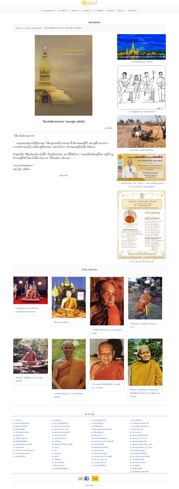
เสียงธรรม (97, 435)
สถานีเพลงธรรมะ (100, 438)
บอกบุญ (120, 10)
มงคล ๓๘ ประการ (140, 438)
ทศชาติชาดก (137, 429)
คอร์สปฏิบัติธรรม (61, 468)
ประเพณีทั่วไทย (99, 465)
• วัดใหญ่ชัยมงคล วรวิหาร (141, 61)
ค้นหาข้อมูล (20, 429)
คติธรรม (74, 10)
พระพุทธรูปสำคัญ (139, 453)
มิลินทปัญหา (98, 432)
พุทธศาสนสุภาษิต (139, 441)
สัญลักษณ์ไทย (21, 441)
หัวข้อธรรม (98, 426)
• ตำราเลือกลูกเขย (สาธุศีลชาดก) (141, 111)
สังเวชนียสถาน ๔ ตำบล (142, 447)
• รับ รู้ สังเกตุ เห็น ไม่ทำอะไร (141, 261)
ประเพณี (109, 10)
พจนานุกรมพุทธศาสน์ (102, 429)
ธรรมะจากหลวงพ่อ (33, 28)
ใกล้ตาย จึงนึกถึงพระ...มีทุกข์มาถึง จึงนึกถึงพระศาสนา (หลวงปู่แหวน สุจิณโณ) (145, 393)
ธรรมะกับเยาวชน (61, 429)
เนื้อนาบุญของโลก (61, 322)
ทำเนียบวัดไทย (138, 459)
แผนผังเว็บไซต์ (21, 426)
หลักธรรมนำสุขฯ (100, 453)
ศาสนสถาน (86, 10)
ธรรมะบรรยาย (60, 435)
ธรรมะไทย (90, 485)
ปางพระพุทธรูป (138, 450)
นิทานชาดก (137, 432)
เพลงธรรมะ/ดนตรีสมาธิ (103, 441)
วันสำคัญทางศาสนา (140, 471)
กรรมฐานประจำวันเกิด (102, 456)
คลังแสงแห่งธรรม (100, 447)
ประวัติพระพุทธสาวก (140, 426)
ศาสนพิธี (98, 10)
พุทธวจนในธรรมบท (140, 435)
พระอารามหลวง (139, 462)
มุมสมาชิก (132, 10)
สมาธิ (56, 456)
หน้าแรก (18, 28)
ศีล (55, 450)
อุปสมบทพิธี (137, 468)
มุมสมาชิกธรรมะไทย (23, 444)
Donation (19, 447)
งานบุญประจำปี (99, 462)
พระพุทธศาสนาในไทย (141, 456)
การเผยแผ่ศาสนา (22, 453)
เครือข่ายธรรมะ (21, 438)
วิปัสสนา (57, 459)
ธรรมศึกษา (62, 10)
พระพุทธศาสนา (47, 10)
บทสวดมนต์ (98, 450)
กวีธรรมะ (58, 441)
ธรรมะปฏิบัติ (98, 444)
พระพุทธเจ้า (137, 420)
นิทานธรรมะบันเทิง (62, 432)
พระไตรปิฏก (98, 423)
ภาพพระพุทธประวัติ (140, 423)
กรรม (56, 447)
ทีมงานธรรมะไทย (22, 423)
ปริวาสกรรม (59, 462)
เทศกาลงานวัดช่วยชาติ (25, 450)
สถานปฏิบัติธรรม (61, 423)
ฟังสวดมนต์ (59, 465)
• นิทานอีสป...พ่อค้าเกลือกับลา (141, 150)
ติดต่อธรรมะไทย (22, 432)
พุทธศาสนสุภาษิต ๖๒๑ (142, 444)
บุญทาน (57, 453)
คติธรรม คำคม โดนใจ (63, 444)
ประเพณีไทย (20, 456)
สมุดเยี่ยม (19, 435)
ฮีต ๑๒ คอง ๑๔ (100, 459)
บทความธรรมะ (60, 438)
